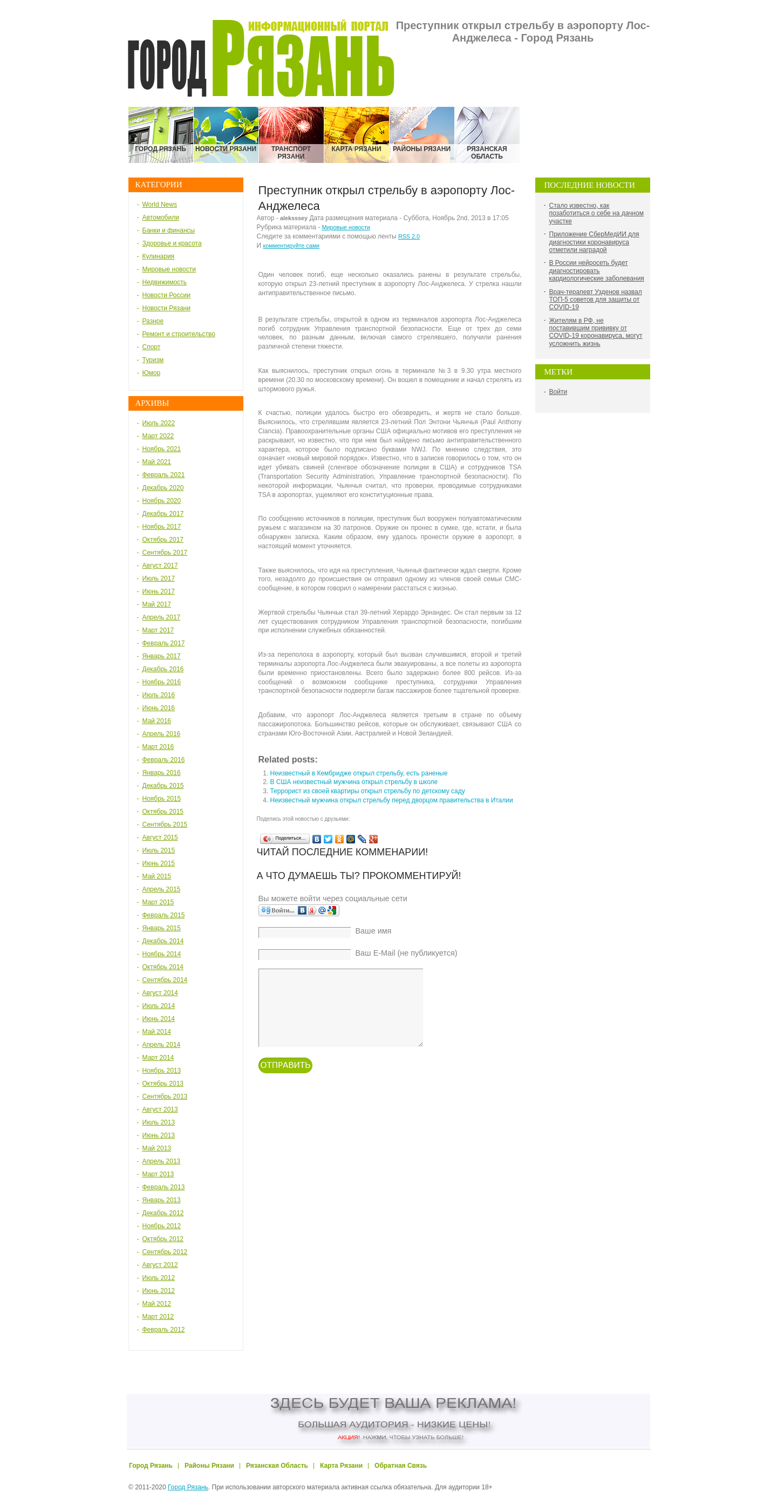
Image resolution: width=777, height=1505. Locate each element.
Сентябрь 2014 (165, 980)
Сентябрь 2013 (165, 1096)
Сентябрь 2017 (165, 552)
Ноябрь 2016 (161, 682)
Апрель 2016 (161, 734)
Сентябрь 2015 (165, 824)
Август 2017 (160, 565)
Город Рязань (188, 1487)
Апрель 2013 (161, 1161)
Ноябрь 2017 (161, 526)
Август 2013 (160, 1109)
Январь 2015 (161, 928)
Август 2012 (160, 1265)
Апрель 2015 (161, 889)
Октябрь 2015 (163, 811)
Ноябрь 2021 (161, 449)
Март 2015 (158, 902)
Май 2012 (157, 1303)
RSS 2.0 (409, 236)
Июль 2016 (158, 695)
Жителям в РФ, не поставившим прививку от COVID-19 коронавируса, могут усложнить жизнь (596, 332)
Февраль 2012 (163, 1329)
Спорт (151, 347)
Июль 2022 (158, 423)
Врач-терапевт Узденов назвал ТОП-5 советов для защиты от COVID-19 (595, 299)
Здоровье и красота (172, 243)
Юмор (151, 373)
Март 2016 (158, 747)
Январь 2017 (161, 656)
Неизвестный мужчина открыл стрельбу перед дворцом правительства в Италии (391, 800)
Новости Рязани (166, 308)
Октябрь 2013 (163, 1083)
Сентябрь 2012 (165, 1252)
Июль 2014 (158, 1006)
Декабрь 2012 (163, 1213)
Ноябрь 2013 (161, 1070)
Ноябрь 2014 (161, 954)
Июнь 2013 (158, 1135)
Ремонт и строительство (178, 334)
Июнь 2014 (158, 1019)
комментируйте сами (291, 245)
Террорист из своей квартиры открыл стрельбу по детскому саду (367, 791)
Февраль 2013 (163, 1187)
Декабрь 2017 (163, 513)
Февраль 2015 (163, 915)
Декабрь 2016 (163, 669)
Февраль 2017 (163, 643)
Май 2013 (157, 1148)
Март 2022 (158, 436)
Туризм (153, 360)
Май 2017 (157, 604)
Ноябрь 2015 (161, 798)
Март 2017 (158, 630)
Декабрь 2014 (163, 941)
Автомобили (160, 217)
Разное (153, 321)
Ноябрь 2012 (161, 1226)
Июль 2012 (158, 1278)
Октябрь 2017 (163, 539)
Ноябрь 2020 (161, 501)
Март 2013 (158, 1174)
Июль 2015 (158, 850)
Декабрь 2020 (163, 488)
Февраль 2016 (163, 760)
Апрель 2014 (161, 1044)
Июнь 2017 (158, 591)
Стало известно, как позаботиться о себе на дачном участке (596, 213)
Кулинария (158, 256)
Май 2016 (157, 721)
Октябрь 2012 (163, 1239)
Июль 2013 (158, 1122)
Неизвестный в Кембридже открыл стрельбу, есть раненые (359, 773)
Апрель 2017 (161, 617)
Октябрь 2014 (163, 967)
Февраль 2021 (163, 475)
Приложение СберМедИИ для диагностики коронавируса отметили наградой (594, 242)
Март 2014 (158, 1057)
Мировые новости (169, 269)
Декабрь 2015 (163, 785)
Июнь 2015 (158, 863)
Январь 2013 (161, 1200)
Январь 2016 (161, 773)
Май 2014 (157, 1032)
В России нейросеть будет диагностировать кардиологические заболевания (596, 270)
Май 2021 (157, 462)
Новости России (166, 295)
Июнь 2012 (158, 1291)
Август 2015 (160, 837)
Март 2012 (158, 1316)
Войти (558, 392)
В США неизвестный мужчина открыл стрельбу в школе (354, 782)
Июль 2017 (158, 578)
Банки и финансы (168, 230)
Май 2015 (157, 876)
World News (159, 204)
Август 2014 (160, 993)
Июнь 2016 (158, 708)
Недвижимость (164, 282)
